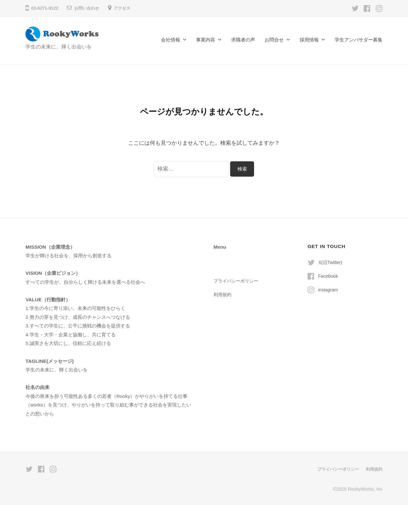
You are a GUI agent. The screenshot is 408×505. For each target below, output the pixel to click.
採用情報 (309, 39)
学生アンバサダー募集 (358, 39)
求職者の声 (243, 39)
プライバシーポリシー (237, 280)
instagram (328, 289)
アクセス (125, 8)
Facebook (328, 276)
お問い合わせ (87, 8)
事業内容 (205, 39)
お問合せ (274, 39)
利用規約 (223, 294)
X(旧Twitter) (331, 262)
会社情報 (170, 39)
